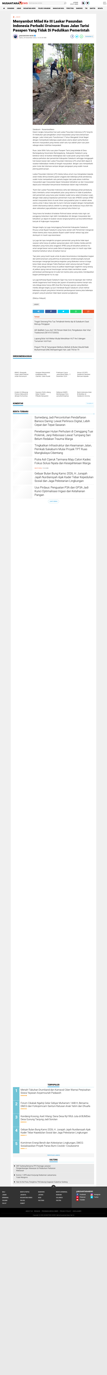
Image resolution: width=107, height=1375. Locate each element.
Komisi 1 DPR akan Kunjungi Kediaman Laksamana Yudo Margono (36, 1176)
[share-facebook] (72, 36)
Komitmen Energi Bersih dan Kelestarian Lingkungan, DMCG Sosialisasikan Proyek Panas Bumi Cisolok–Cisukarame (52, 1144)
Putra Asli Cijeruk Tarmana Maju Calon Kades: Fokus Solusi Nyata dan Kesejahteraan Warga (63, 461)
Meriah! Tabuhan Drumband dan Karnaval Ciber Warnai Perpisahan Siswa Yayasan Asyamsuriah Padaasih (55, 1091)
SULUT (4, 1203)
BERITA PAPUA (24, 1192)
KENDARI (59, 1195)
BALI (3, 1192)
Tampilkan (90, 403)
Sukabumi (10, 8)
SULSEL (22, 1200)
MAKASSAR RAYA (58, 8)
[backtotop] (53, 1187)
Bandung (79, 8)
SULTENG (41, 1200)
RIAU (39, 1197)
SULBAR (4, 1200)
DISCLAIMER (77, 1211)
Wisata (100, 8)
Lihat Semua (53, 501)
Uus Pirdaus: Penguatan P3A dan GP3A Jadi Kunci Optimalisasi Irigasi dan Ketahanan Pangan (61, 491)
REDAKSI (37, 1211)
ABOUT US (29, 1211)
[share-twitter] (77, 36)
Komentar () (89, 36)
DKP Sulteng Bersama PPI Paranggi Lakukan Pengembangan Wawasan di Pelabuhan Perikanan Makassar (35, 1168)
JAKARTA (23, 1195)
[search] (47, 3)
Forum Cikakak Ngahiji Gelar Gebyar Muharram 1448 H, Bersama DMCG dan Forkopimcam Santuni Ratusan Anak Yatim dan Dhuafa (55, 1105)
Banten (92, 8)
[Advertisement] (21, 74)
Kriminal (5, 1197)
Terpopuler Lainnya (53, 1155)
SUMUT (22, 1203)
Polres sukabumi (44, 8)
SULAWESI (59, 1197)
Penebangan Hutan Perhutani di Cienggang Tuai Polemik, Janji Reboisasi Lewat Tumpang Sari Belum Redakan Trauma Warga (64, 435)
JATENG (40, 1195)
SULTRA (58, 1200)
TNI (86, 8)
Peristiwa (70, 8)
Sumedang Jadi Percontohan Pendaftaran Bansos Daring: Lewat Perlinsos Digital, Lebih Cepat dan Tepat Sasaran (62, 421)
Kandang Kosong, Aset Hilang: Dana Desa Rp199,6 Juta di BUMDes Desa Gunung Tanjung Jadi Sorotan (55, 1118)
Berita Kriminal (61, 1192)
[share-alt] (38, 311)
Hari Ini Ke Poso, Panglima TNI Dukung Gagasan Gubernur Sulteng (42, 1182)
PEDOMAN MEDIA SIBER (50, 1211)
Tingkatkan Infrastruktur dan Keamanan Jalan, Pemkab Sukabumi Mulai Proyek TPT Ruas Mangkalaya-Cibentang (63, 449)
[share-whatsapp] (81, 36)
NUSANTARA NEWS (29, 8)
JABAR (19, 8)
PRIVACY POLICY (65, 1211)
